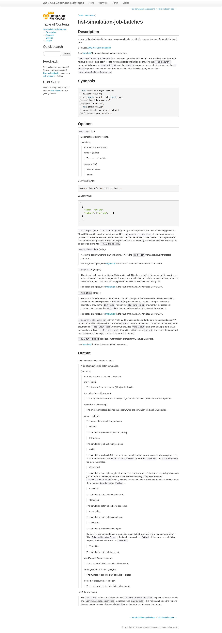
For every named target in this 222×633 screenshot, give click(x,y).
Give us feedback (50, 73)
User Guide (103, 3)
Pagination (110, 263)
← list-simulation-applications (142, 9)
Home (91, 3)
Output (49, 41)
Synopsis (50, 35)
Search (67, 54)
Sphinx (175, 627)
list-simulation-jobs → (167, 9)
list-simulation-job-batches (54, 29)
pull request (48, 76)
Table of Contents (56, 24)
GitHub (126, 3)
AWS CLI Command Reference (63, 2)
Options (49, 38)
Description (51, 32)
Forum (115, 3)
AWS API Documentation (99, 48)
